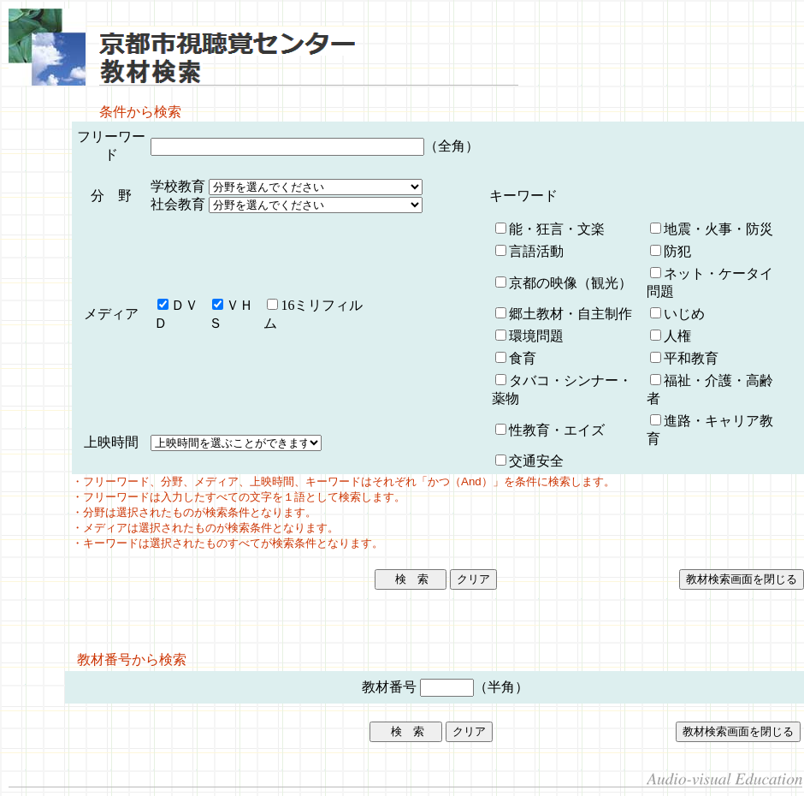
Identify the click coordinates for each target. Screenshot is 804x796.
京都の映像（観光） (570, 283)
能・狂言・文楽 (557, 229)
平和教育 (691, 358)
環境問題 (536, 336)
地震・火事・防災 (718, 229)
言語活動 (536, 251)
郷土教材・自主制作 (570, 313)
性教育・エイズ (557, 430)
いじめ (684, 313)
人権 (677, 336)
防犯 (677, 251)
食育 (522, 358)
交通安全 (536, 461)
